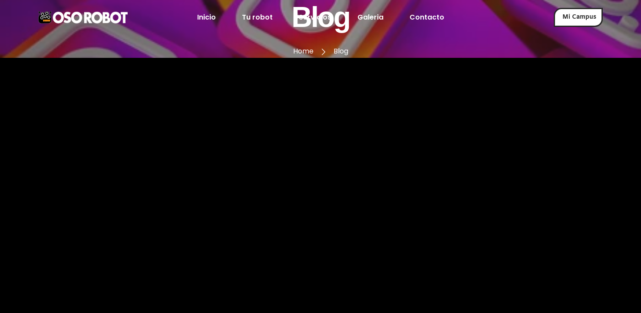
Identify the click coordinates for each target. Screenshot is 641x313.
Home (303, 51)
